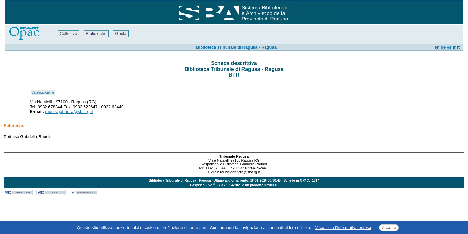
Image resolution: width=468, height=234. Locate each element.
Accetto (389, 227)
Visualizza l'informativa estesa (343, 227)
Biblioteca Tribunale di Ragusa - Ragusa (236, 47)
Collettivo (68, 33)
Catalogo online (43, 92)
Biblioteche (96, 33)
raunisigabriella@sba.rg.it (69, 111)
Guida (120, 33)
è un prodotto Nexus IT (260, 185)
